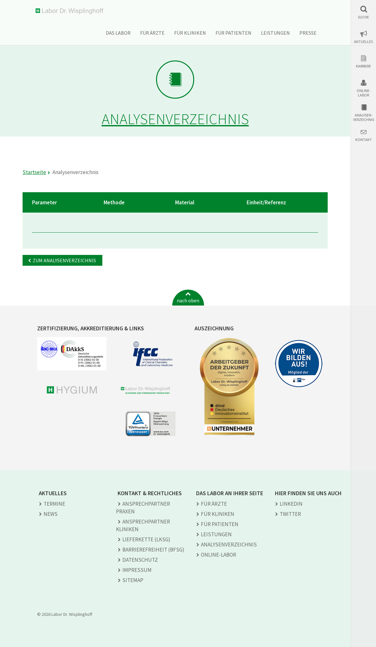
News (51, 513)
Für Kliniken (190, 33)
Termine (54, 503)
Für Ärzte (152, 33)
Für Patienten (233, 33)
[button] (363, 12)
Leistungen (275, 33)
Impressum (137, 569)
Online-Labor (364, 92)
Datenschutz (140, 559)
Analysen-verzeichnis (363, 117)
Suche (363, 17)
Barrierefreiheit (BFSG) (153, 549)
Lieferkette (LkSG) (146, 539)
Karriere (363, 66)
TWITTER (290, 513)
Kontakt (363, 139)
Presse (308, 33)
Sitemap (132, 580)
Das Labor (118, 33)
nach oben (188, 300)
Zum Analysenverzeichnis (64, 260)
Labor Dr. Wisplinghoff (71, 11)
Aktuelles (363, 41)
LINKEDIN (291, 503)
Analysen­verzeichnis (229, 544)
